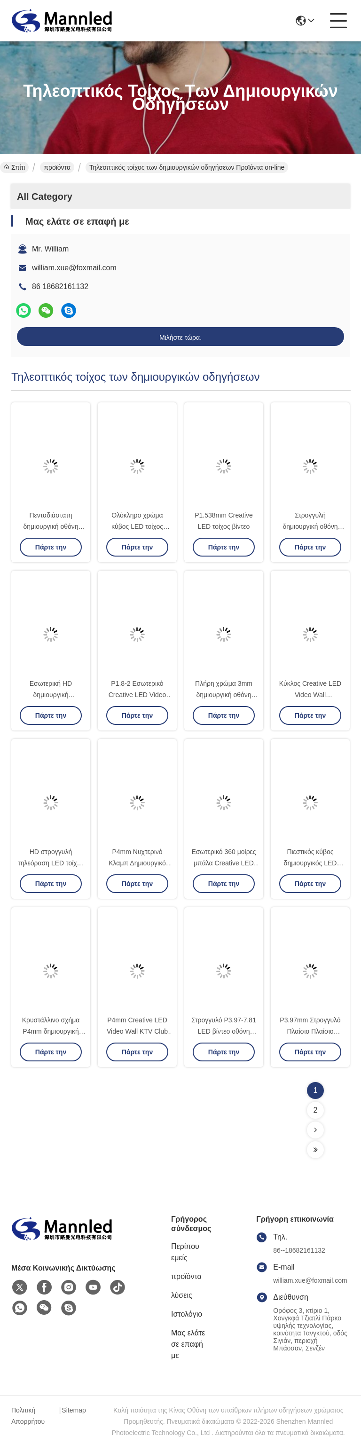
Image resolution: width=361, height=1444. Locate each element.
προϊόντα (57, 167)
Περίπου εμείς (185, 1252)
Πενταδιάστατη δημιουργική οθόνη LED (50, 526)
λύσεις (181, 1295)
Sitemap (74, 1410)
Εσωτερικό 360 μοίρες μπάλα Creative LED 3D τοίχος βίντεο (223, 863)
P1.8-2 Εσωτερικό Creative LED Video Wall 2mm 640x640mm (137, 695)
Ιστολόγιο (186, 1314)
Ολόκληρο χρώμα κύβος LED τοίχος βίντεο (137, 526)
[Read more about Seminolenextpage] (315, 1130)
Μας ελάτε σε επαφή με (188, 1344)
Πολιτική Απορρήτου (28, 1415)
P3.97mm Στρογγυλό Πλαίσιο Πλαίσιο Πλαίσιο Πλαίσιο (310, 1031)
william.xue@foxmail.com (74, 268)
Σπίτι (14, 167)
